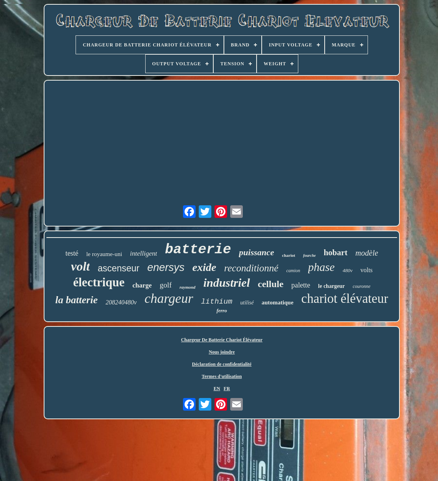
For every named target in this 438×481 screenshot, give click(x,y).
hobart (335, 252)
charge (142, 285)
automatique (278, 302)
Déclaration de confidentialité (221, 364)
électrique (99, 282)
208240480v (121, 302)
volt (80, 266)
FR (227, 388)
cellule (270, 284)
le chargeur (331, 286)
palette (300, 285)
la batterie (76, 300)
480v (347, 270)
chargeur (168, 298)
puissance (256, 252)
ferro (221, 310)
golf (166, 285)
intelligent (143, 253)
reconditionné (251, 268)
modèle (366, 253)
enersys (166, 267)
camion (293, 270)
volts (366, 270)
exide (204, 267)
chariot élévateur (344, 298)
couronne (361, 286)
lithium (217, 301)
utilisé (247, 303)
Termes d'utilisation (222, 376)
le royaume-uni (104, 254)
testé (71, 253)
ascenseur (118, 268)
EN (217, 388)
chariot (289, 255)
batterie (198, 250)
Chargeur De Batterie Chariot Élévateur (221, 340)
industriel (226, 282)
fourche (309, 255)
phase (321, 267)
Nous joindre (222, 352)
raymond (187, 287)
